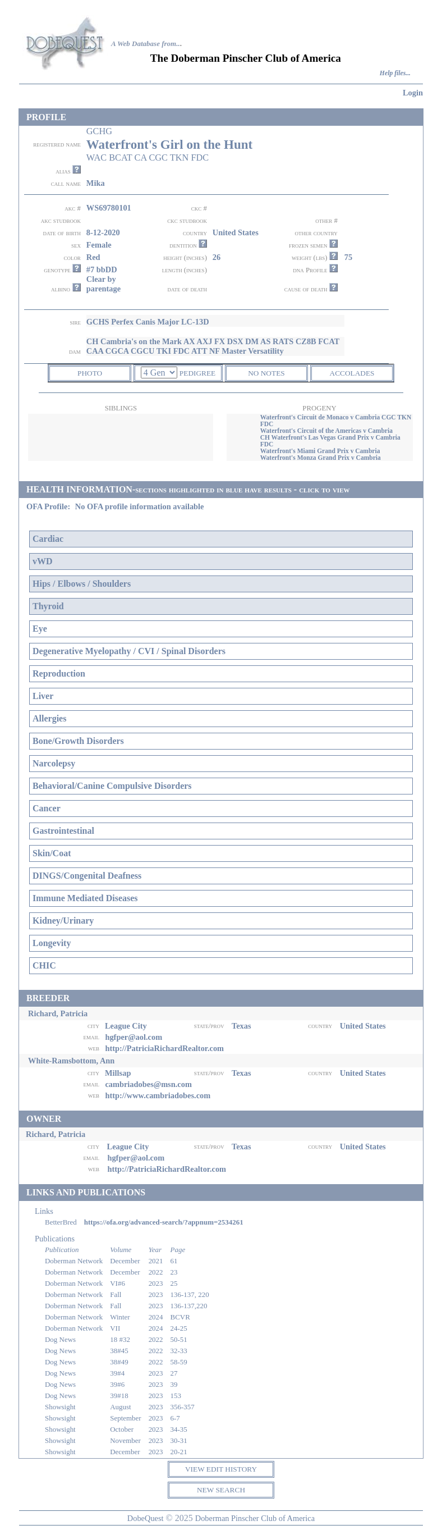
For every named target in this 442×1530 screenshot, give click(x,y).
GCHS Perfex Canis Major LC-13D (147, 321)
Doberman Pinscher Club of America (255, 1518)
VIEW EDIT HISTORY (221, 1469)
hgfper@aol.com (133, 1037)
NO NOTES (266, 373)
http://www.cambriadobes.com (157, 1095)
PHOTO (89, 373)
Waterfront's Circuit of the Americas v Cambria (326, 430)
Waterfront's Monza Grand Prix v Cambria (320, 457)
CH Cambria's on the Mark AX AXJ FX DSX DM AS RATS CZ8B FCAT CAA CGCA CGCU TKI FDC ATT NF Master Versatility (212, 346)
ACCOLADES (352, 373)
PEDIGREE (197, 373)
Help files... (395, 73)
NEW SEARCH (221, 1490)
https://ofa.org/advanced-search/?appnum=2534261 (163, 1222)
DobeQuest (145, 1518)
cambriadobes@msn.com (148, 1084)
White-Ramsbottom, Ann (71, 1060)
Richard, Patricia (58, 1013)
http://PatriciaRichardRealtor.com (164, 1048)
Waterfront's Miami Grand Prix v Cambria (320, 450)
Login (413, 92)
